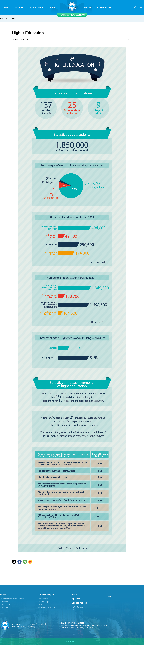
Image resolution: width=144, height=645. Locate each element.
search (135, 7)
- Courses (42, 605)
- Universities (43, 599)
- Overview (4, 602)
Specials (76, 599)
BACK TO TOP (72, 641)
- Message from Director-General (12, 599)
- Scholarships (43, 602)
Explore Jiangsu (79, 603)
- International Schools (46, 607)
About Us (4, 595)
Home (2, 18)
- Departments (5, 605)
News (74, 595)
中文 (142, 7)
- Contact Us (4, 607)
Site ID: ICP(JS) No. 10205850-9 (73, 623)
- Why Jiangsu (77, 607)
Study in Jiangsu (46, 595)
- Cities (74, 610)
